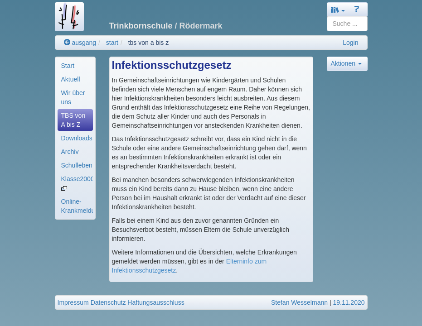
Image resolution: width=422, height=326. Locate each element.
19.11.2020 (348, 302)
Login (350, 42)
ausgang (80, 42)
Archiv (70, 151)
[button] (338, 10)
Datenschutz (108, 302)
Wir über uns (73, 97)
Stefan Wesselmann (299, 302)
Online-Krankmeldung (77, 206)
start (112, 42)
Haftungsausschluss (155, 302)
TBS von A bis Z (73, 120)
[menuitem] (75, 65)
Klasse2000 (77, 183)
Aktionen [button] (346, 63)
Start (68, 65)
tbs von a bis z (148, 42)
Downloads (76, 138)
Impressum (73, 302)
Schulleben (76, 165)
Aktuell (70, 79)
